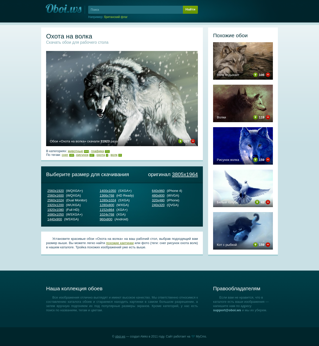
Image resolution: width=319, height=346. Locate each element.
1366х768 (107, 195)
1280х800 (107, 205)
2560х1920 (55, 191)
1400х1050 (108, 191)
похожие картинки (120, 243)
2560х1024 (55, 200)
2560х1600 (55, 195)
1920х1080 (55, 210)
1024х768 (107, 214)
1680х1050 (55, 214)
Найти (190, 9)
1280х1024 (108, 200)
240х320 (158, 205)
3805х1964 (185, 174)
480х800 (158, 195)
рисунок (82, 155)
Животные (75, 151)
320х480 (158, 200)
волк (113, 155)
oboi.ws (120, 336)
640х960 (158, 191)
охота (100, 155)
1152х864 (107, 210)
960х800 (106, 219)
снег (65, 155)
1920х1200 (55, 205)
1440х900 (54, 219)
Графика (97, 151)
